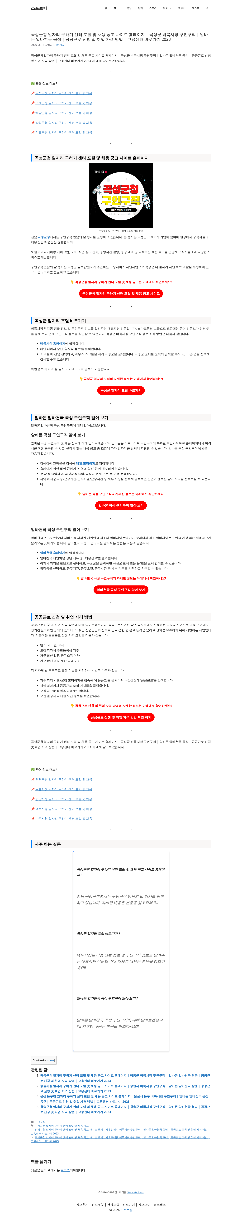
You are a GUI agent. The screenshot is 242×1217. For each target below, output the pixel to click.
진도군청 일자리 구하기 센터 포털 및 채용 (63, 132)
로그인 (65, 1170)
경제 (140, 8)
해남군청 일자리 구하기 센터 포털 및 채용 (63, 113)
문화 (169, 8)
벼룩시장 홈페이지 (52, 343)
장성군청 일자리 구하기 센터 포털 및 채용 (63, 123)
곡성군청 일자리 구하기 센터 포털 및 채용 (63, 93)
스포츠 (153, 8)
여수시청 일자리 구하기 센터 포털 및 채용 (63, 809)
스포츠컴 (39, 8)
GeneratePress (135, 1192)
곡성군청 (44, 237)
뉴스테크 (160, 1204)
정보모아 (144, 1204)
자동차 (181, 8)
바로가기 (129, 1204)
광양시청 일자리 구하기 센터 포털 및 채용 (63, 799)
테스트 (195, 8)
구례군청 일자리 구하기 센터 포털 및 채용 (63, 103)
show (50, 1060)
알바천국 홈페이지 (52, 553)
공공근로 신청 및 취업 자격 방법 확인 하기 (121, 717)
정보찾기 (82, 1204)
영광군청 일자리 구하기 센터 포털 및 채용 (63, 779)
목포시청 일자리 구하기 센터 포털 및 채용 (63, 789)
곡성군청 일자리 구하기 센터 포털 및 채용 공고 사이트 (121, 293)
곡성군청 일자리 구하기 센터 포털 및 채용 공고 (62, 1125)
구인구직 (40, 1122)
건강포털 (113, 1204)
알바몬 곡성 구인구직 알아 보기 (121, 505)
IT (118, 8)
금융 (129, 8)
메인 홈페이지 (85, 463)
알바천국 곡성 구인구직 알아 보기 (121, 590)
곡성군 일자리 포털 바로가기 (121, 390)
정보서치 (98, 1204)
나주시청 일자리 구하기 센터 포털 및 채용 (63, 818)
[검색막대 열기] (206, 8)
